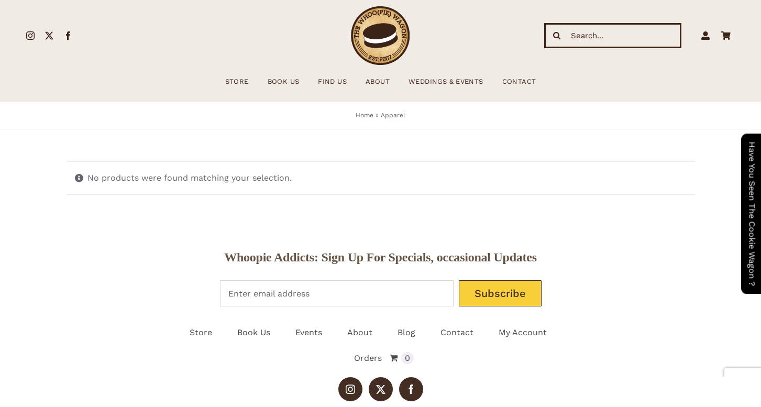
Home (364, 115)
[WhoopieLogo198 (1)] (380, 10)
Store (201, 332)
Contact (456, 332)
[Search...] (612, 35)
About (359, 332)
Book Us (253, 332)
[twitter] (49, 35)
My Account (523, 332)
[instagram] (30, 35)
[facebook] (68, 35)
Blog (406, 332)
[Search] (556, 35)
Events (308, 332)
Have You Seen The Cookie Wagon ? (752, 213)
